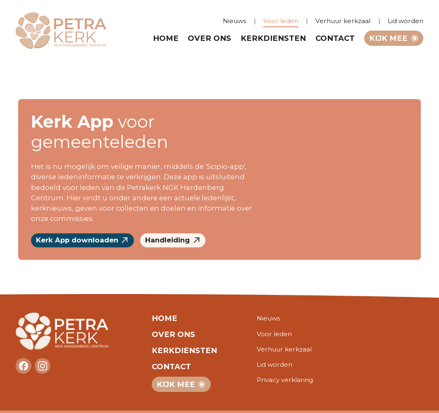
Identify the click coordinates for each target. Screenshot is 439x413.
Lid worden (405, 21)
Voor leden (280, 21)
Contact (335, 38)
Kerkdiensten (273, 38)
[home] (66, 30)
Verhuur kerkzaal (342, 21)
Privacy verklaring (285, 380)
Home (166, 38)
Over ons (209, 38)
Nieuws (234, 21)
